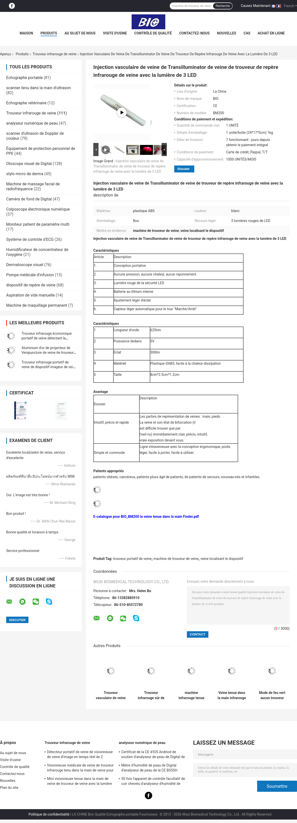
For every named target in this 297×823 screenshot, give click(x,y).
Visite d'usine (115, 33)
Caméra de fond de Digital (29, 199)
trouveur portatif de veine (132, 559)
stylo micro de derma (24, 173)
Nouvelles (226, 33)
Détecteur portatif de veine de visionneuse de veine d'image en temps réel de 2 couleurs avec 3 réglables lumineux (80, 755)
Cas (247, 33)
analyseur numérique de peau (32, 123)
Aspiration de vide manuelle (30, 295)
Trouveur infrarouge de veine (54, 54)
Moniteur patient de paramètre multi (37, 224)
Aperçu (5, 54)
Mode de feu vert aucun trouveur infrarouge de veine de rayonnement (272, 695)
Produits (49, 33)
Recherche (223, 6)
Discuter (183, 169)
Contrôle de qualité (153, 33)
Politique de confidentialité (48, 814)
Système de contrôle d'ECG (30, 239)
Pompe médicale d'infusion (30, 275)
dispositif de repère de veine (30, 285)
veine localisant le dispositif (221, 559)
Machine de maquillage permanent (36, 305)
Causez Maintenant (256, 6)
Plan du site (9, 788)
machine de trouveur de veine (175, 559)
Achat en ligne (271, 33)
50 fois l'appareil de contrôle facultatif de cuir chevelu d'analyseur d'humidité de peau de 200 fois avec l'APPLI (153, 782)
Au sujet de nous (80, 33)
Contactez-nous (194, 33)
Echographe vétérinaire (26, 103)
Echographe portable (24, 77)
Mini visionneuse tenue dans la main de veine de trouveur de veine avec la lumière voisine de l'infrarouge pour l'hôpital (79, 782)
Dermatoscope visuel (24, 264)
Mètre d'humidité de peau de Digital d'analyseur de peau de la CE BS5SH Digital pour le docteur (149, 768)
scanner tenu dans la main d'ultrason (38, 87)
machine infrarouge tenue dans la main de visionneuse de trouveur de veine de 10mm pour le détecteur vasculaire (191, 695)
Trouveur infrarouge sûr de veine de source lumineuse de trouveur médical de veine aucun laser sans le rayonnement (151, 695)
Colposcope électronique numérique (38, 209)
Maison (26, 33)
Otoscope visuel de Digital (29, 163)
